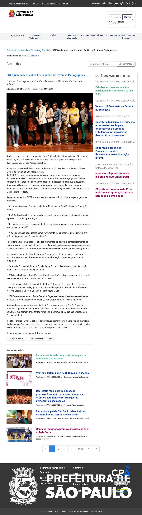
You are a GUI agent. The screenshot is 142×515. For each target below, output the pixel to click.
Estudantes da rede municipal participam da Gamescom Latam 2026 (114, 90)
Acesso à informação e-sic (19, 4)
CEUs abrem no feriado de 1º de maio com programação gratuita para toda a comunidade (114, 192)
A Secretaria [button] (17, 35)
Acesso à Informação (72, 36)
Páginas (120, 22)
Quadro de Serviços (108, 35)
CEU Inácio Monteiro (16, 339)
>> (89, 448)
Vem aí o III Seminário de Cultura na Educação (114, 108)
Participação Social (90, 35)
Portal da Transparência (51, 4)
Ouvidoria (35, 4)
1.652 (80, 448)
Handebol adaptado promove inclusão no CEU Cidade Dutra (112, 175)
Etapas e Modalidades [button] (35, 36)
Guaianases (33, 55)
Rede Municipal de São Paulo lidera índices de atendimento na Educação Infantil (112, 152)
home (51, 339)
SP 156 (65, 4)
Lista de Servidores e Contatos (87, 478)
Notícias (115, 23)
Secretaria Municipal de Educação (23, 50)
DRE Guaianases (36, 339)
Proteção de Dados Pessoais (126, 36)
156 (76, 474)
